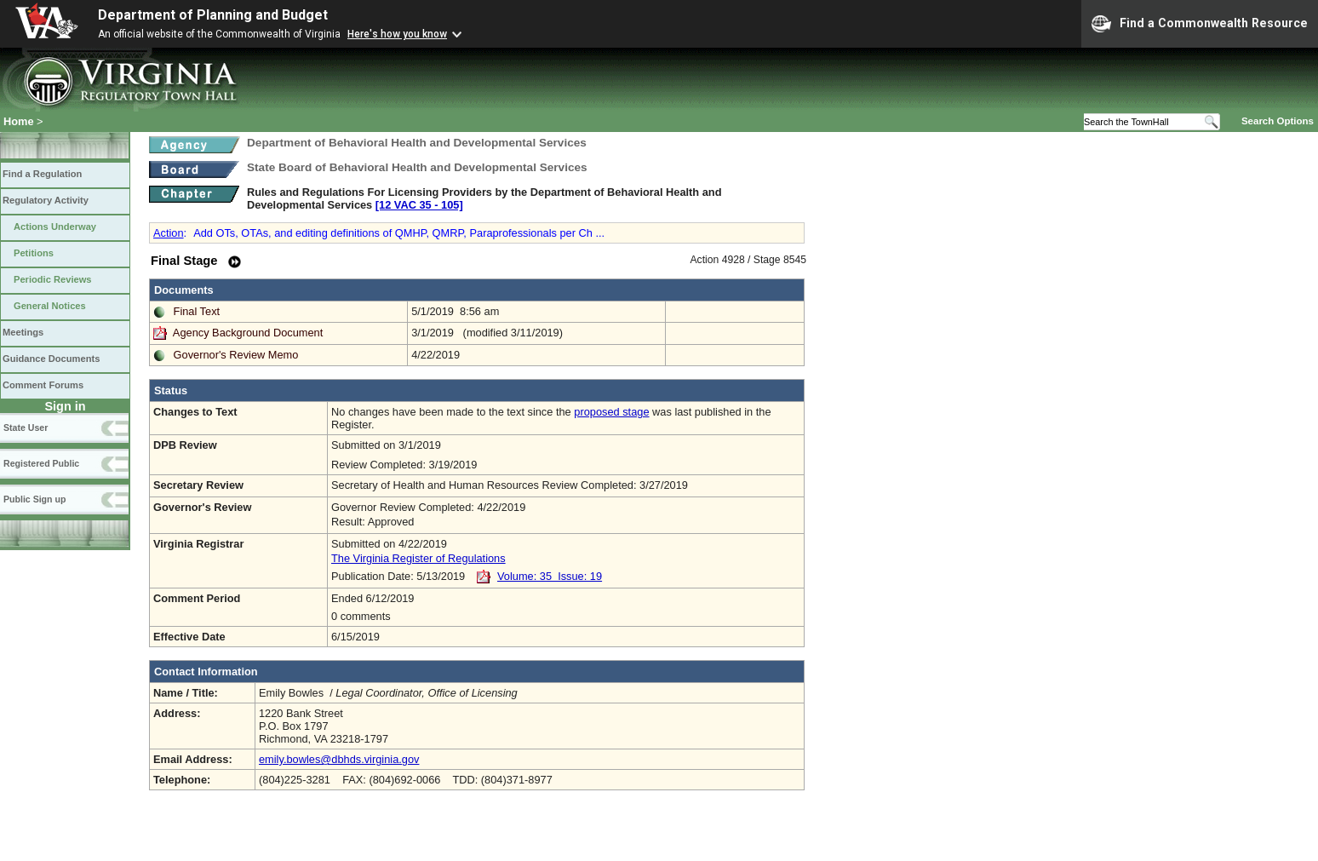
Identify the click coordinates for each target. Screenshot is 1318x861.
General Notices (50, 306)
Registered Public (41, 463)
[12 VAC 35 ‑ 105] (419, 204)
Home (18, 121)
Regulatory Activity (46, 200)
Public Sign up (34, 499)
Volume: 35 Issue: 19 (549, 576)
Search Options (1277, 121)
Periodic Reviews (53, 279)
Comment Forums (43, 385)
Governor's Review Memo (236, 354)
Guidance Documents (51, 358)
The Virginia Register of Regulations (418, 558)
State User (25, 427)
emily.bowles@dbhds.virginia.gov (339, 759)
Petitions (34, 253)
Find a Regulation (42, 174)
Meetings (23, 332)
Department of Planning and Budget (213, 15)
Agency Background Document (248, 332)
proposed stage (611, 411)
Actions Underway (55, 226)
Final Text (197, 311)
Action (168, 233)
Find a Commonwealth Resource (1200, 23)
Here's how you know (397, 34)
